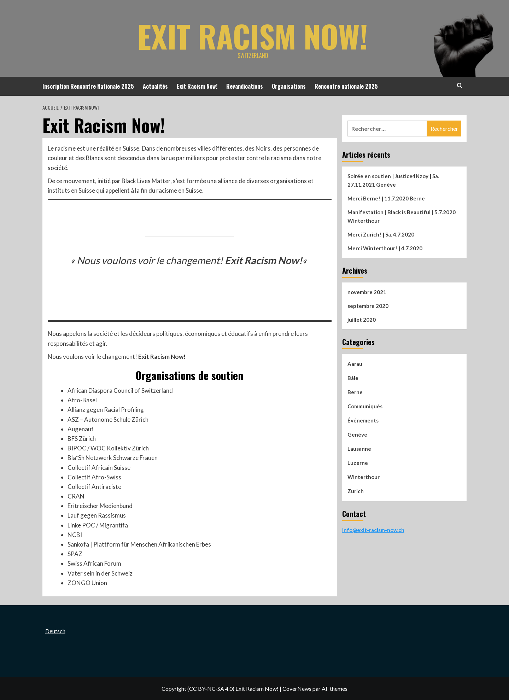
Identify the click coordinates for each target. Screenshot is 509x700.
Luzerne (357, 463)
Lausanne (359, 448)
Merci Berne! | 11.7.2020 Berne (386, 198)
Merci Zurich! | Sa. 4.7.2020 (380, 234)
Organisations (289, 86)
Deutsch (55, 631)
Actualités (155, 86)
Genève (357, 434)
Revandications (244, 86)
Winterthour (363, 477)
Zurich (355, 491)
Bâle (352, 378)
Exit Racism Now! (252, 33)
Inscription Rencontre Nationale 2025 (88, 86)
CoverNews (296, 688)
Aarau (354, 364)
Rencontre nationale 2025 (346, 86)
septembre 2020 (367, 306)
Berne (355, 392)
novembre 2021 (366, 292)
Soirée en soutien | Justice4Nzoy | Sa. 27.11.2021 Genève (393, 180)
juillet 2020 (361, 319)
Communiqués (364, 406)
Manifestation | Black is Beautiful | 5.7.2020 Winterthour (401, 216)
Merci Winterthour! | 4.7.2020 (384, 248)
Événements (363, 420)
